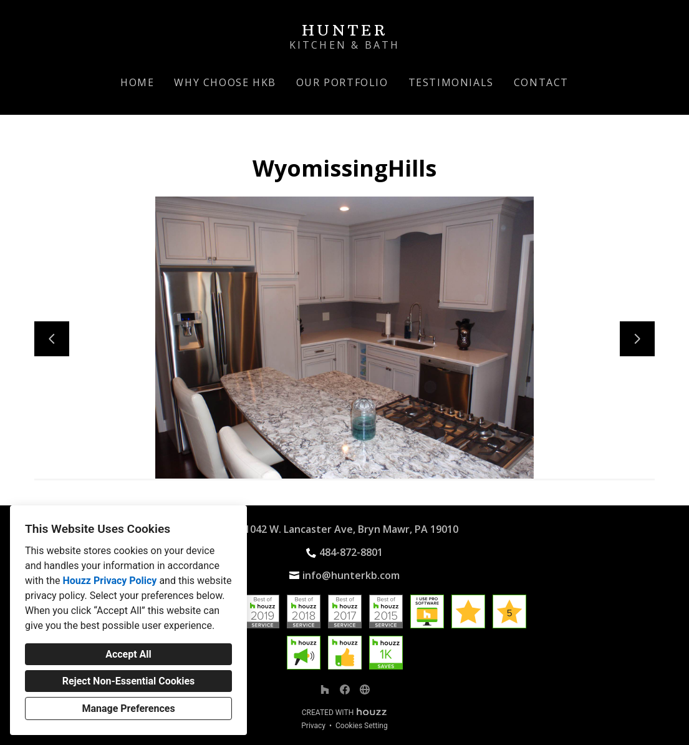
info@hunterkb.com (351, 575)
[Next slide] (637, 338)
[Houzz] (325, 689)
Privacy (313, 725)
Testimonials (451, 82)
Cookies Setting (361, 725)
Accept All (128, 654)
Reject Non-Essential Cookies (128, 681)
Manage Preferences (128, 708)
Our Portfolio (342, 82)
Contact (541, 82)
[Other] (365, 689)
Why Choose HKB (225, 82)
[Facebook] (345, 689)
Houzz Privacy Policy (109, 581)
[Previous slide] (51, 338)
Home (137, 82)
